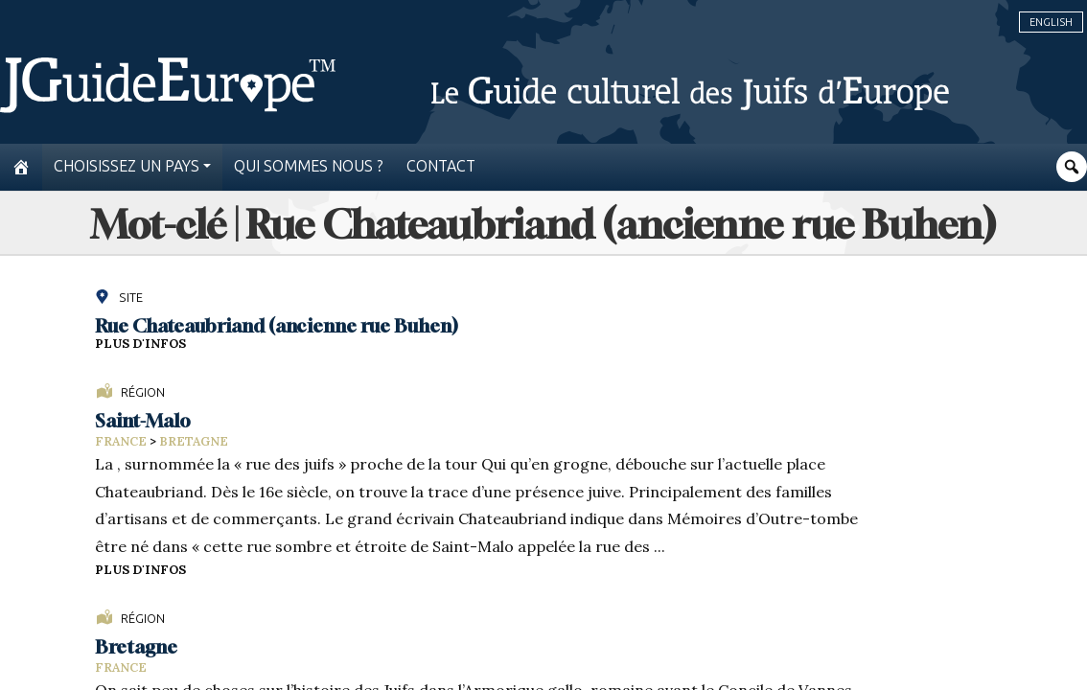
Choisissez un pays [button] (126, 166)
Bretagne (193, 441)
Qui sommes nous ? (308, 166)
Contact (440, 166)
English (1051, 22)
